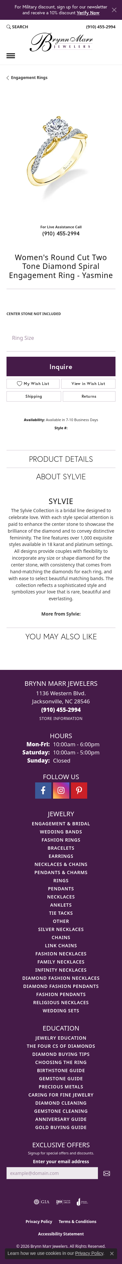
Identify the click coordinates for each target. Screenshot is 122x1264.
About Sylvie (61, 476)
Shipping (33, 396)
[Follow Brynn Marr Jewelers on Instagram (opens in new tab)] (61, 790)
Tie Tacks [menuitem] (61, 913)
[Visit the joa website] (82, 1202)
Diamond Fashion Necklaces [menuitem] (61, 978)
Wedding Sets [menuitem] (61, 1010)
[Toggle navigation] (10, 56)
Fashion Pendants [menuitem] (61, 994)
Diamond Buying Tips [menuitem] (61, 1054)
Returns (89, 396)
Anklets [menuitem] (61, 905)
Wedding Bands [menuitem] (61, 832)
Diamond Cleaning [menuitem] (61, 1103)
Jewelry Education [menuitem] (61, 1038)
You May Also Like (61, 636)
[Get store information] (61, 718)
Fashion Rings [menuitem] (61, 840)
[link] (100, 27)
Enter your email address (61, 1161)
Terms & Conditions (77, 1221)
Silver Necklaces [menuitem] (61, 929)
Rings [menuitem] (61, 880)
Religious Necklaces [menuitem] (61, 1002)
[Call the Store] (61, 709)
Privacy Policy (39, 1221)
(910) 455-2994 (61, 233)
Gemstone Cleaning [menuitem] (61, 1111)
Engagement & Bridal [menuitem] (61, 823)
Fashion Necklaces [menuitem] (61, 954)
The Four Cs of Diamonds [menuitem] (61, 1046)
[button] (17, 27)
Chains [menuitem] (61, 937)
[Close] (114, 10)
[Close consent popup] (112, 1254)
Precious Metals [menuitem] (61, 1087)
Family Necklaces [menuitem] (61, 962)
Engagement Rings (29, 77)
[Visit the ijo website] (63, 1202)
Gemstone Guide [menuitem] (61, 1078)
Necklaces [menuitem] (61, 897)
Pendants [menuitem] (61, 888)
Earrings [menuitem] (61, 856)
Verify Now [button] (88, 12)
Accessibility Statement (61, 1234)
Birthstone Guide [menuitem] (61, 1070)
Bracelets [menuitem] (60, 848)
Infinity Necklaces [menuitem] (61, 970)
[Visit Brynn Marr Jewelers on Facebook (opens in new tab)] (43, 790)
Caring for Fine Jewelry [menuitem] (61, 1095)
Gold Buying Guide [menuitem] (61, 1127)
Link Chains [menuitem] (61, 945)
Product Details (61, 459)
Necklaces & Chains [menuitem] (61, 864)
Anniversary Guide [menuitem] (61, 1119)
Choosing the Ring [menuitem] (61, 1062)
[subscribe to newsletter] (106, 1173)
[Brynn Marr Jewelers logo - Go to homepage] (61, 42)
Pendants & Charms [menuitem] (61, 872)
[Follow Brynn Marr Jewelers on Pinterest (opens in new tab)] (79, 790)
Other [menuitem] (61, 921)
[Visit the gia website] (41, 1202)
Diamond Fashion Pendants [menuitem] (61, 986)
